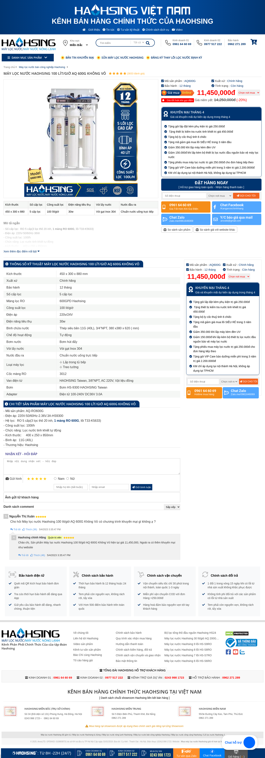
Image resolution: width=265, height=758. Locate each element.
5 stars (45, 481)
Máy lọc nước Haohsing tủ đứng (87, 738)
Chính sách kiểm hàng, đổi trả (134, 652)
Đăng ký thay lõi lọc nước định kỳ (174, 57)
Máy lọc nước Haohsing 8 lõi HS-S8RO (188, 652)
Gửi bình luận (141, 490)
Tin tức (108, 29)
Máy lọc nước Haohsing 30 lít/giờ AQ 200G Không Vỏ (190, 641)
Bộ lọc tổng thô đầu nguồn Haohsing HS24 (190, 635)
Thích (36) (30, 532)
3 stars (37, 481)
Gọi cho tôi (246, 195)
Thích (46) (37, 558)
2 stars (33, 481)
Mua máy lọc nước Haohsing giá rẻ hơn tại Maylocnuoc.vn (208, 744)
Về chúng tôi (80, 635)
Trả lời (15, 532)
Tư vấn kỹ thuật (128, 29)
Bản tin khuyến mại (77, 57)
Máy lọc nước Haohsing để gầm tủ (56, 738)
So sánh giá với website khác (215, 229)
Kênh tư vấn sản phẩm (87, 652)
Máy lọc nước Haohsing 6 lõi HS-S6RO (188, 663)
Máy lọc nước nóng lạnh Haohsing (117, 738)
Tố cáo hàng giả (83, 663)
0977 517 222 (213, 44)
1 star (29, 481)
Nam (61, 481)
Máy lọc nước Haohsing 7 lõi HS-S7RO (188, 658)
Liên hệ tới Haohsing (85, 641)
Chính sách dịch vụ (155, 29)
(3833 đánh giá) (136, 73)
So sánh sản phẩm (176, 229)
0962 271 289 (237, 44)
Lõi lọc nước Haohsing (213, 738)
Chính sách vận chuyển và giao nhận (138, 658)
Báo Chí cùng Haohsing (87, 657)
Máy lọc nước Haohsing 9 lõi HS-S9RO (188, 646)
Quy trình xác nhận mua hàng (134, 641)
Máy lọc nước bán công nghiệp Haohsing (152, 738)
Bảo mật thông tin (126, 663)
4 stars (41, 481)
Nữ (72, 481)
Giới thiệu (94, 29)
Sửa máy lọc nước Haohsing (120, 57)
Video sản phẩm (83, 646)
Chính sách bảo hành (129, 635)
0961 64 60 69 (182, 44)
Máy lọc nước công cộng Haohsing (186, 738)
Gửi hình (14, 481)
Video (177, 29)
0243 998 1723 (174, 680)
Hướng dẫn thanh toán (129, 646)
